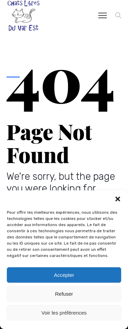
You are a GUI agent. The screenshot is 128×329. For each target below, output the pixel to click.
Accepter (64, 275)
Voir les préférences (64, 313)
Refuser (64, 294)
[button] (117, 199)
